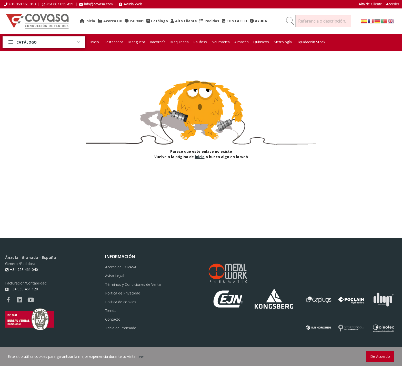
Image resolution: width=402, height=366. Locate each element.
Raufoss (200, 41)
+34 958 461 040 (20, 4)
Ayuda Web (130, 4)
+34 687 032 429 (57, 4)
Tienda (110, 310)
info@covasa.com (96, 4)
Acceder (392, 4)
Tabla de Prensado (120, 328)
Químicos (261, 41)
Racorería (158, 41)
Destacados (114, 41)
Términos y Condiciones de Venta (133, 284)
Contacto (112, 319)
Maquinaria (179, 41)
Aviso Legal (114, 275)
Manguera (136, 41)
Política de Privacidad (122, 293)
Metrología (283, 41)
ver (141, 356)
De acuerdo (380, 356)
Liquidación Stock (310, 41)
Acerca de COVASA (120, 267)
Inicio (94, 41)
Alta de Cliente (370, 4)
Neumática (221, 41)
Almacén (241, 41)
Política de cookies (120, 301)
